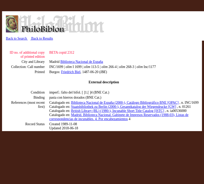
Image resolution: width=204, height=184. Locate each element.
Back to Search (17, 38)
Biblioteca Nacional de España (81, 62)
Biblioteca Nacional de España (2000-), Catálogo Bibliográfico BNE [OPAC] (124, 103)
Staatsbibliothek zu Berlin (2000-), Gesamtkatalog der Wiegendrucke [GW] (123, 107)
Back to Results (41, 38)
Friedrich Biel (70, 72)
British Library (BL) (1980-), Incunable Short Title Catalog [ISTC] (117, 111)
